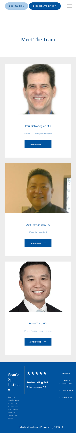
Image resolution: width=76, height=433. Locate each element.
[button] (70, 6)
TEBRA (59, 427)
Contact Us (66, 397)
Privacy (66, 373)
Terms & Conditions (66, 382)
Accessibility (66, 390)
